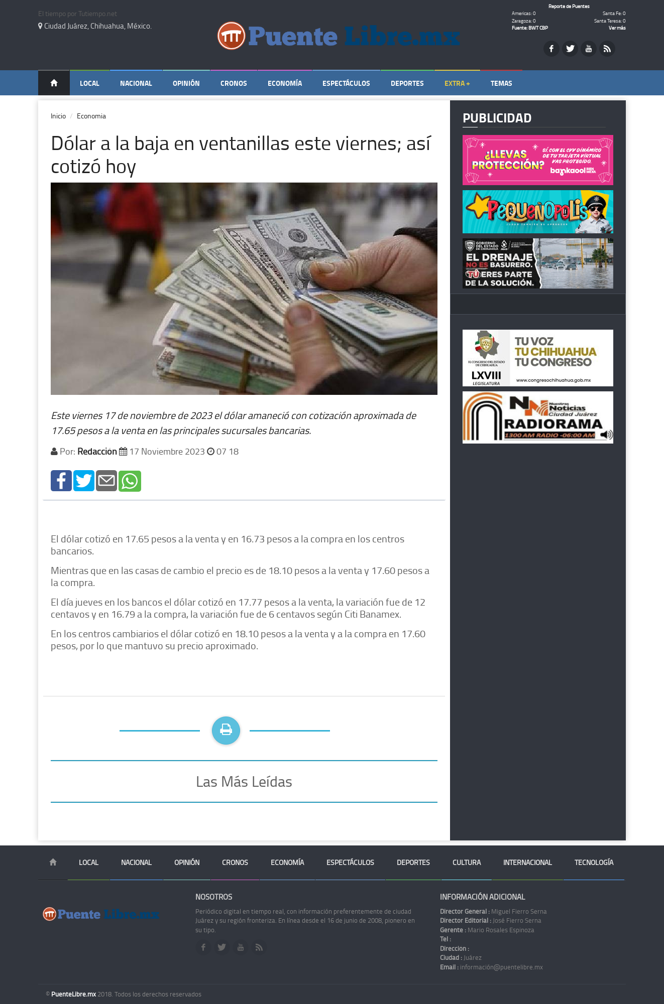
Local (89, 83)
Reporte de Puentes (569, 6)
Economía (285, 83)
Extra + (457, 83)
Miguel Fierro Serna (493, 911)
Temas (501, 83)
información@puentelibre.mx (491, 966)
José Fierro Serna (490, 920)
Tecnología (594, 862)
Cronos (233, 83)
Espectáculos (346, 83)
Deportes (407, 83)
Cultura (467, 862)
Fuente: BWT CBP (530, 27)
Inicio (58, 115)
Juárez (461, 957)
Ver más (617, 27)
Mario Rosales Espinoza (487, 929)
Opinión (186, 83)
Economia (91, 115)
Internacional (527, 862)
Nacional (136, 83)
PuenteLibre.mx (74, 993)
